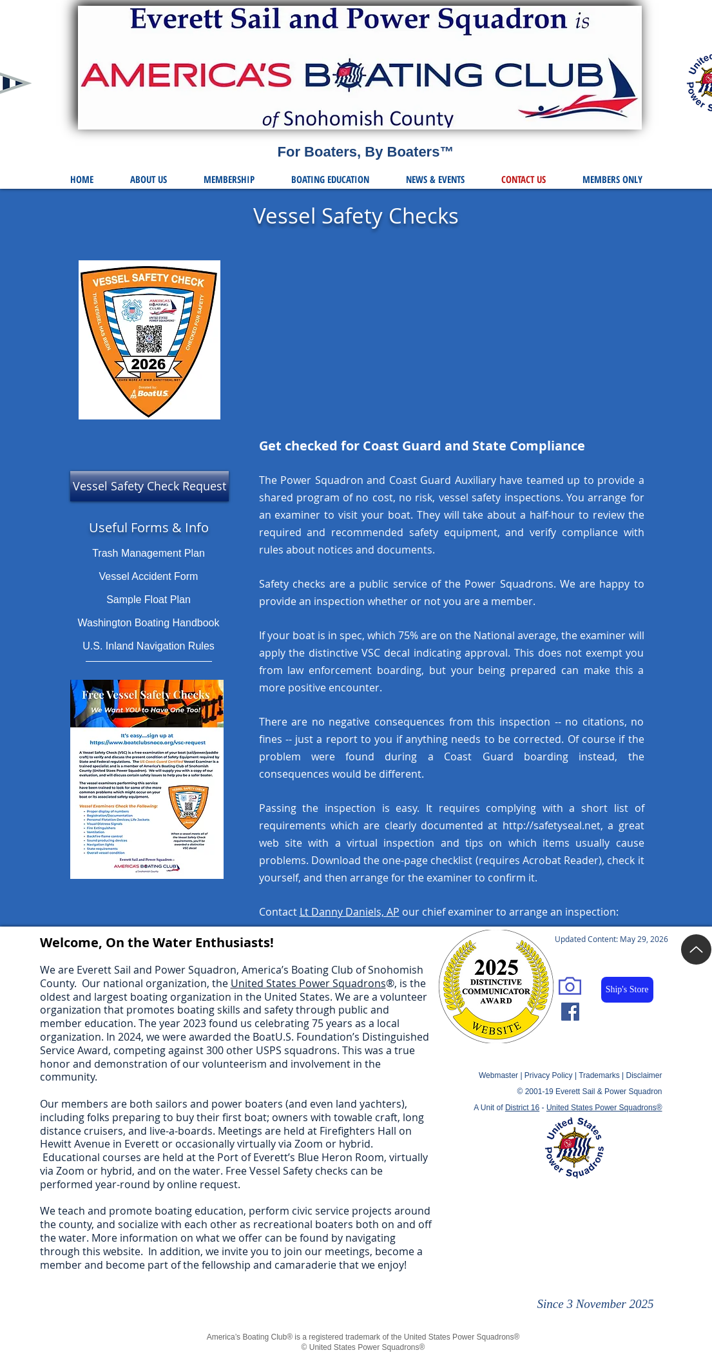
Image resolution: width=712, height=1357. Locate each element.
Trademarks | (602, 1075)
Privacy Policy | (551, 1075)
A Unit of (506, 1107)
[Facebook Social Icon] (570, 1012)
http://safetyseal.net (552, 825)
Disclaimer (644, 1075)
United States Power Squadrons (308, 983)
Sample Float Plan (148, 599)
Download (336, 860)
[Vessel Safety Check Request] (149, 486)
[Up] (696, 949)
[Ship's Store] (627, 990)
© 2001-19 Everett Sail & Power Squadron (589, 1091)
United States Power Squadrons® (604, 1107)
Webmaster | (501, 1075)
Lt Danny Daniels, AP (349, 912)
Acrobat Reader (561, 860)
